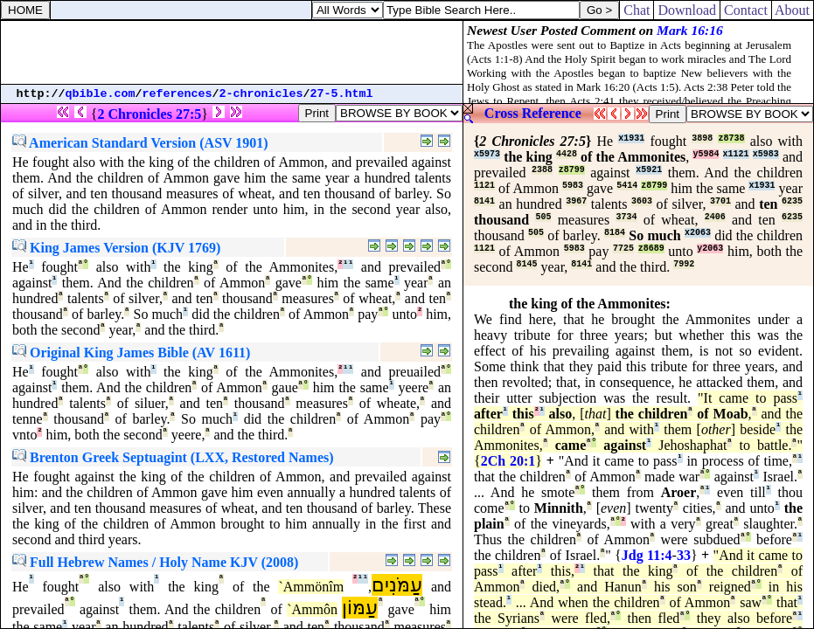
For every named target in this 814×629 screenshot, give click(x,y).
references (177, 93)
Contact (745, 10)
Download (687, 10)
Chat (636, 10)
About (792, 10)
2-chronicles (261, 93)
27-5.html (341, 93)
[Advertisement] (231, 52)
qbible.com (101, 93)
